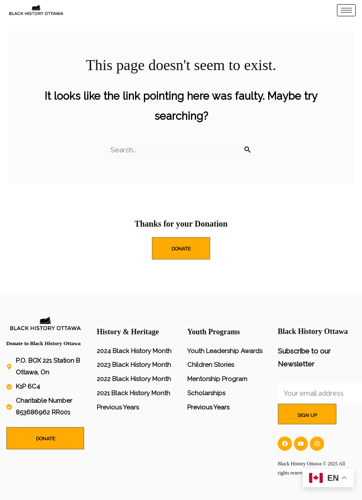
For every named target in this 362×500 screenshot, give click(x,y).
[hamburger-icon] (346, 10)
